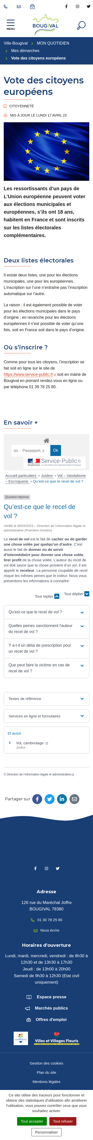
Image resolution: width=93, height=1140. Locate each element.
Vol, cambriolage (32, 743)
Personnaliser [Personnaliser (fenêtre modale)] (46, 1132)
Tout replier (47, 596)
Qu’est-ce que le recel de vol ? (58, 481)
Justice (47, 475)
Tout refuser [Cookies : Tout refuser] (63, 1121)
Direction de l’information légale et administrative (40, 774)
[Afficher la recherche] (81, 24)
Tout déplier (76, 594)
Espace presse (51, 997)
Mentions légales (46, 1081)
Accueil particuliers (21, 475)
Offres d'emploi (51, 1019)
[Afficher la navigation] (11, 24)
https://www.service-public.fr (30, 374)
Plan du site (46, 1072)
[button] (46, 612)
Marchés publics (51, 1008)
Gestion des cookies (46, 1063)
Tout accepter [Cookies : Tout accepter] (32, 1121)
